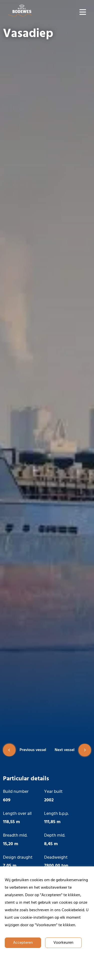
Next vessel (73, 750)
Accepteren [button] (23, 942)
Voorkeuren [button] (63, 942)
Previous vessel (24, 750)
